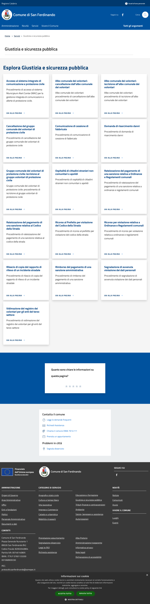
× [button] (147, 575)
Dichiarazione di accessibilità (88, 557)
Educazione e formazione (87, 495)
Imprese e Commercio (48, 509)
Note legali (80, 552)
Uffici (4, 504)
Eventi (115, 522)
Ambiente (80, 509)
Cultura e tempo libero (49, 500)
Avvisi (115, 504)
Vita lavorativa (45, 504)
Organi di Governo (10, 495)
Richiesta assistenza (48, 552)
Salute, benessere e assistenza (89, 514)
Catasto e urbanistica (48, 514)
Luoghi (115, 518)
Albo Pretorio (81, 538)
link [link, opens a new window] (100, 588)
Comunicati (117, 500)
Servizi (17, 36)
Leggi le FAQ (44, 547)
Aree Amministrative (11, 500)
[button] (75, 599)
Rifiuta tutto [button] (85, 593)
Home (7, 36)
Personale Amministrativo (13, 519)
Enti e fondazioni (9, 509)
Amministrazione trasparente (89, 542)
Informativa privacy (84, 547)
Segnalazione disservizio (49, 542)
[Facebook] (121, 14)
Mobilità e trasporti (47, 519)
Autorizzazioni (82, 519)
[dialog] (75, 588)
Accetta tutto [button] (64, 593)
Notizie (115, 495)
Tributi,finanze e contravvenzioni (90, 504)
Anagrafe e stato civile (49, 495)
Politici (5, 514)
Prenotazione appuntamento (51, 538)
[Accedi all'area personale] (135, 3)
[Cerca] (145, 15)
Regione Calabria (9, 3)
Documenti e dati (9, 524)
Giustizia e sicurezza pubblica (89, 500)
